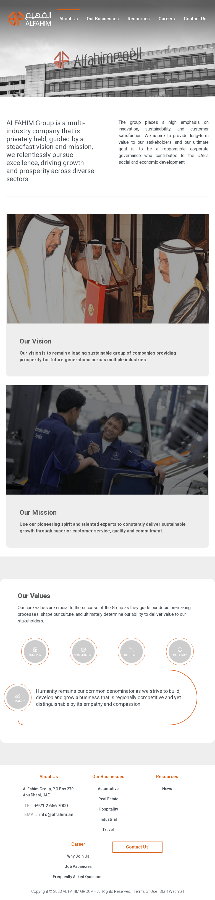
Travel (108, 829)
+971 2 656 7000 (46, 805)
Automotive (108, 788)
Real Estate (108, 799)
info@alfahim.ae (48, 814)
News (167, 788)
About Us (68, 18)
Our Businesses (103, 18)
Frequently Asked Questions (78, 877)
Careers (167, 18)
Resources (139, 18)
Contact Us (195, 18)
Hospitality (108, 809)
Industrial (108, 819)
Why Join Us (78, 856)
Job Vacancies (78, 866)
